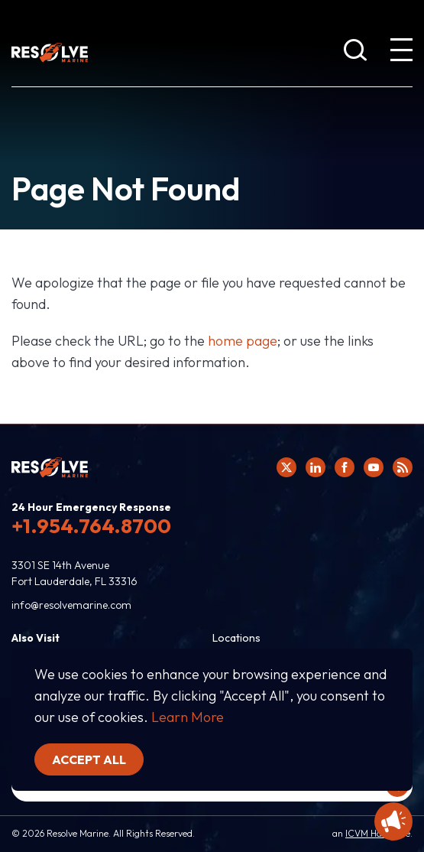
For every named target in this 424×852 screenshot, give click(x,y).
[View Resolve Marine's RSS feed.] (403, 467)
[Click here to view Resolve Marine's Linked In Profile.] (315, 467)
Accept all (89, 759)
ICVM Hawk (369, 833)
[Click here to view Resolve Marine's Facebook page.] (344, 467)
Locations (236, 638)
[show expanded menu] (401, 52)
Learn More (187, 717)
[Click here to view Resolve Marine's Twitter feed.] (286, 467)
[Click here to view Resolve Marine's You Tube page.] (374, 467)
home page (242, 341)
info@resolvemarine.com (71, 605)
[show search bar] (355, 52)
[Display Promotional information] (393, 821)
